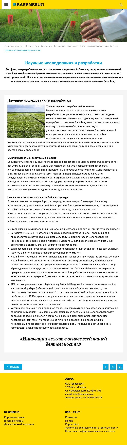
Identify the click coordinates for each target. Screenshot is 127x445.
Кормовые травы (14, 417)
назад (14, 366)
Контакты (71, 417)
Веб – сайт (72, 412)
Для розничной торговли (19, 424)
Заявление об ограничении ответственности (91, 427)
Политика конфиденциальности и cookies (90, 431)
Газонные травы (13, 420)
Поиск (69, 420)
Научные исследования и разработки (22, 50)
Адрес (69, 378)
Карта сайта (72, 424)
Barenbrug (11, 412)
